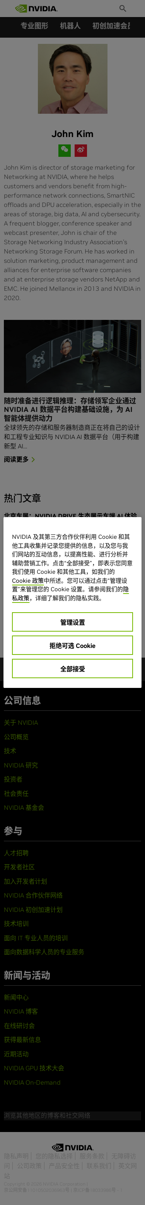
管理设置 (72, 622)
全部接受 (72, 669)
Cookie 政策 (28, 580)
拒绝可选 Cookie (72, 645)
